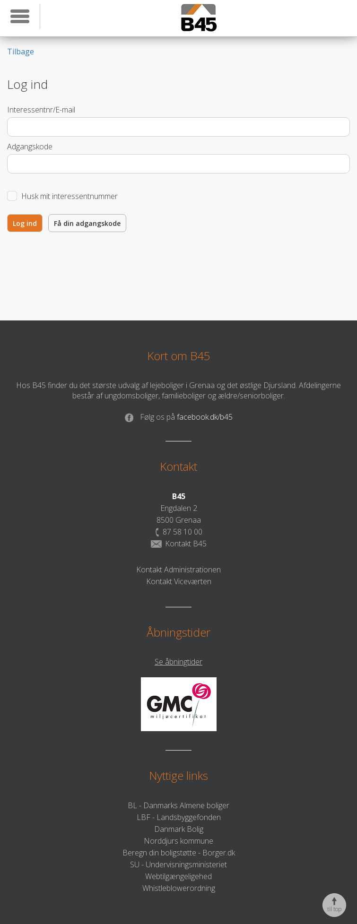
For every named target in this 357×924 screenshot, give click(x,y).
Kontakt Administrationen (178, 569)
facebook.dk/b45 (179, 417)
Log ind (25, 223)
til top (334, 905)
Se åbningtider (178, 661)
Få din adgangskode (87, 223)
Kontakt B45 (179, 543)
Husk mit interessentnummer (69, 196)
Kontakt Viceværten (178, 581)
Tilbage (20, 51)
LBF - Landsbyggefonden (179, 817)
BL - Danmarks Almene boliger (178, 805)
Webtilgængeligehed (178, 876)
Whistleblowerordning (178, 888)
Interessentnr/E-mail (41, 109)
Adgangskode (29, 146)
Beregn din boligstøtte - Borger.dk (178, 852)
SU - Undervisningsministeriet (178, 864)
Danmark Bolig (178, 829)
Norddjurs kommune (178, 841)
